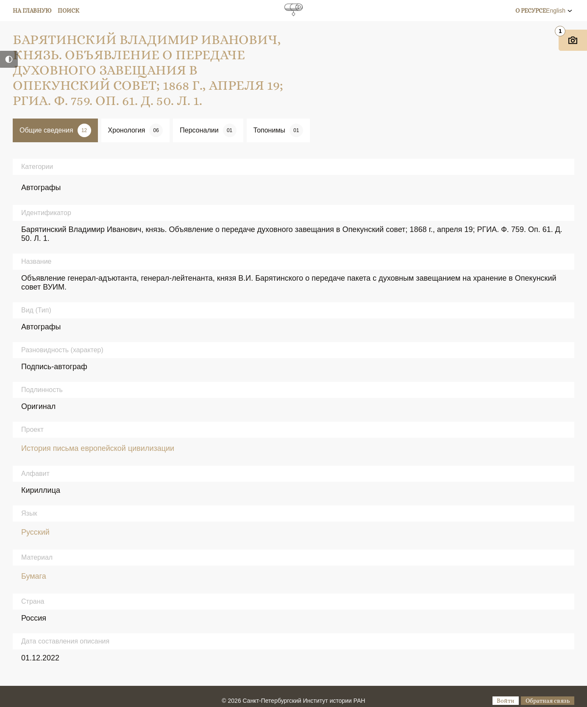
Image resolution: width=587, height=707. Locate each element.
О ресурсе (530, 10)
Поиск (68, 10)
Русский (35, 532)
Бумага (33, 576)
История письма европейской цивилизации (97, 448)
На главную (32, 10)
